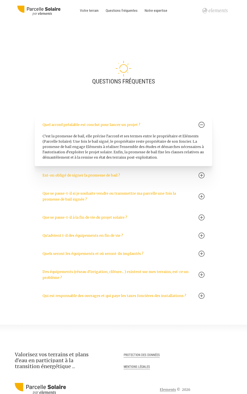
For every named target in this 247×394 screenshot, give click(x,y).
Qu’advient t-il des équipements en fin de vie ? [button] (123, 236)
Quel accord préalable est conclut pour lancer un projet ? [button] (123, 125)
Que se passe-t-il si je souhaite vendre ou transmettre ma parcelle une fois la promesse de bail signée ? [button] (123, 196)
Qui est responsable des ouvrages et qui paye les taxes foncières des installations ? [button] (123, 296)
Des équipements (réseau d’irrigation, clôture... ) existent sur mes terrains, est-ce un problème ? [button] (123, 274)
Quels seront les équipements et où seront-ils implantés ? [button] (123, 254)
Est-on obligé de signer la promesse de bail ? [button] (123, 175)
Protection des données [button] (142, 355)
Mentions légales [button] (137, 367)
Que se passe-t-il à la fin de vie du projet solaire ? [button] (123, 217)
